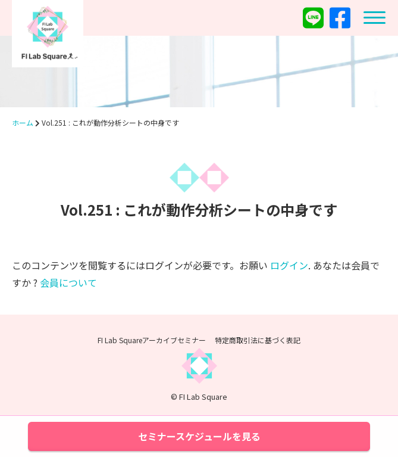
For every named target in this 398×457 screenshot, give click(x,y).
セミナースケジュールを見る (199, 436)
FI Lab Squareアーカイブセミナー (152, 340)
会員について (68, 282)
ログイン (289, 265)
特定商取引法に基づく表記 (257, 340)
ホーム (22, 122)
